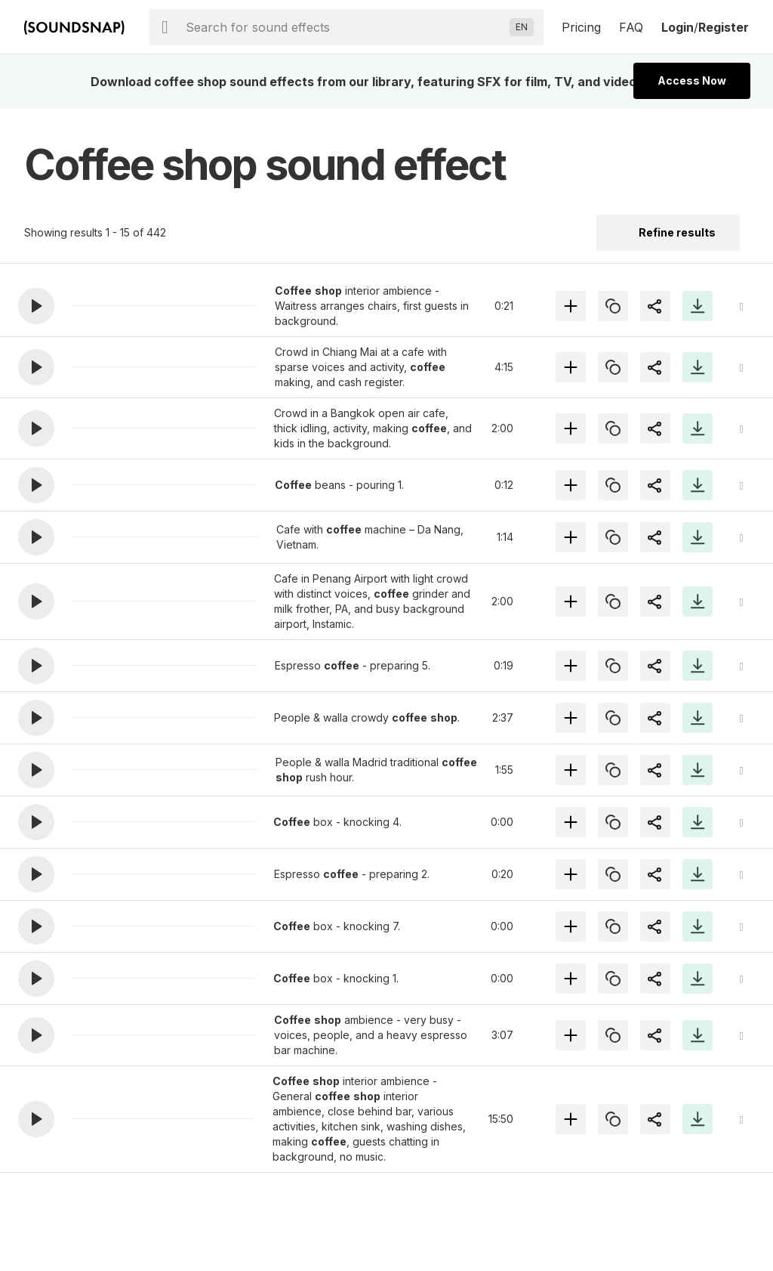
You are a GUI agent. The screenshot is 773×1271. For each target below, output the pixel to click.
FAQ (631, 27)
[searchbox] (345, 27)
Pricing (581, 27)
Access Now (692, 80)
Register (723, 27)
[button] (36, 306)
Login (677, 27)
